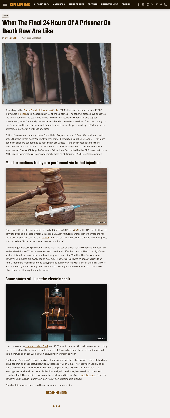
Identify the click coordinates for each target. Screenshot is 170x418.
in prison (22, 113)
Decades (93, 4)
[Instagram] (148, 4)
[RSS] (165, 4)
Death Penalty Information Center (41, 110)
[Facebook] (138, 4)
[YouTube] (143, 4)
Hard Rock (59, 4)
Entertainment (109, 4)
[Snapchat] (161, 4)
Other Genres (76, 4)
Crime (5, 15)
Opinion (126, 4)
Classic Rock (41, 4)
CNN (76, 230)
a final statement (87, 375)
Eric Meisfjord (11, 38)
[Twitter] (152, 4)
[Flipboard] (157, 4)
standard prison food (36, 346)
